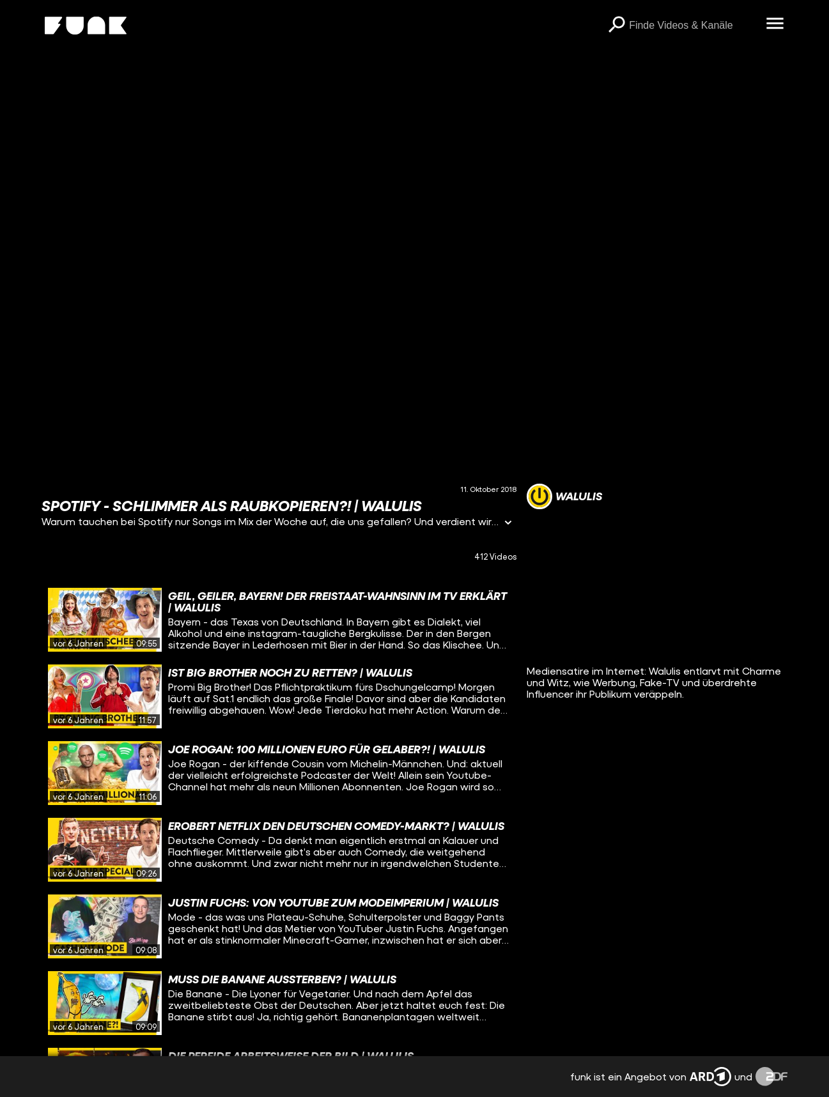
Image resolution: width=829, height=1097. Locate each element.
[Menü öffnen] (774, 24)
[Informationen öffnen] (508, 524)
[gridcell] (279, 620)
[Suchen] (616, 25)
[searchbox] (693, 25)
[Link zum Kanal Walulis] (564, 496)
